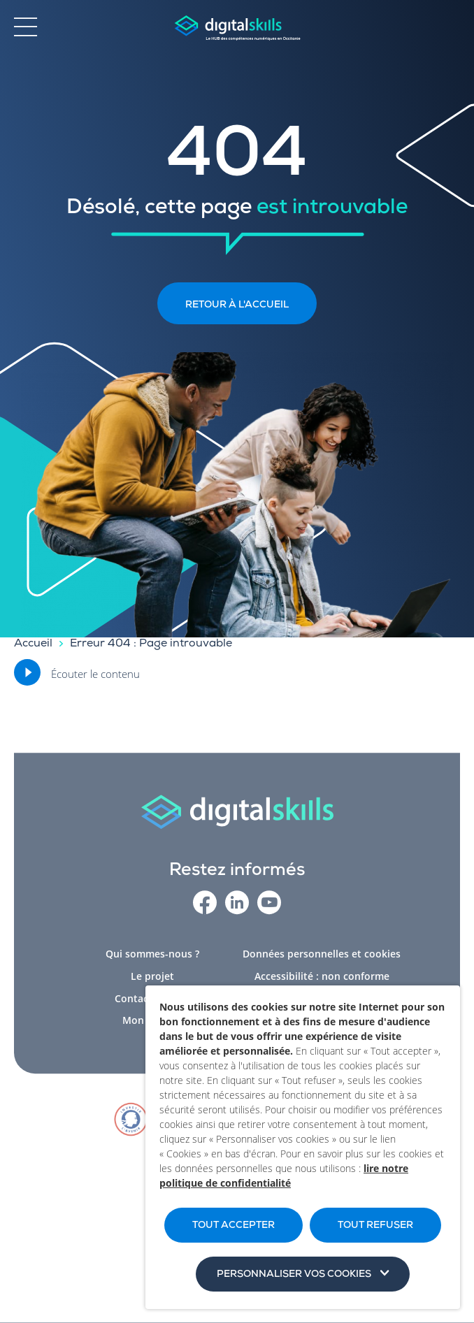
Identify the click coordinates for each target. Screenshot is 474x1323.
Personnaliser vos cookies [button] (294, 1275)
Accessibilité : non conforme (321, 980)
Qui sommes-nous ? (152, 957)
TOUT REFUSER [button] (375, 1226)
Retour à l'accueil (237, 305)
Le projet (152, 980)
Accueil (33, 644)
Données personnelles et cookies (322, 957)
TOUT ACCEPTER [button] (233, 1226)
